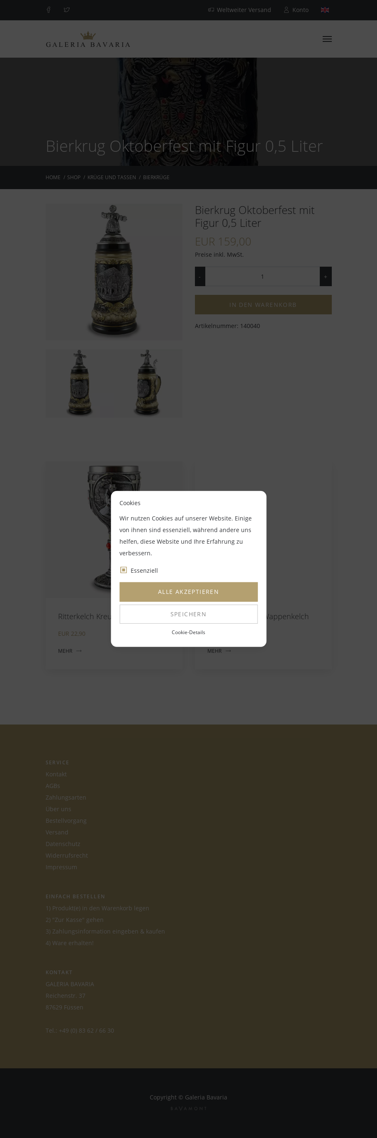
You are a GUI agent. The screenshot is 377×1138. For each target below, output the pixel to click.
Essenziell (144, 570)
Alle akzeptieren (188, 592)
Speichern (188, 614)
